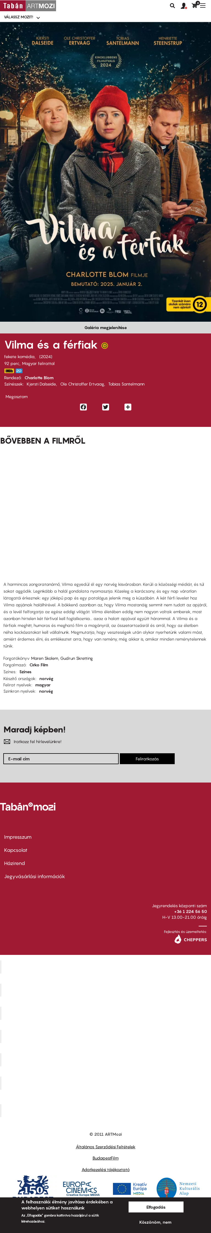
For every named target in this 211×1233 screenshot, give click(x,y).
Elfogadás (156, 1207)
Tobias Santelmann (126, 383)
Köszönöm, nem (155, 1222)
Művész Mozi (106, 1013)
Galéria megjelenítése (105, 327)
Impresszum (18, 837)
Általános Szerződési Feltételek (105, 1146)
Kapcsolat (15, 850)
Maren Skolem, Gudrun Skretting (62, 658)
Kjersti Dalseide (41, 383)
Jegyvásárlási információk (34, 876)
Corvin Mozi (106, 967)
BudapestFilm (106, 1157)
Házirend (14, 863)
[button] (186, 6)
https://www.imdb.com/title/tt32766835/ (9, 371)
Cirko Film (38, 664)
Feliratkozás (147, 758)
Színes (25, 671)
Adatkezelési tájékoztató (106, 1169)
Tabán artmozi (106, 1083)
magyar (43, 684)
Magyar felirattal (38, 363)
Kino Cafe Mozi (106, 990)
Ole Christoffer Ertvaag (82, 383)
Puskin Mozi (106, 1037)
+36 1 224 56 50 (190, 911)
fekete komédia (19, 356)
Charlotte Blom (39, 377)
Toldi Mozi (106, 1111)
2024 (46, 356)
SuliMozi (106, 1060)
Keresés (172, 5)
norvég (46, 678)
